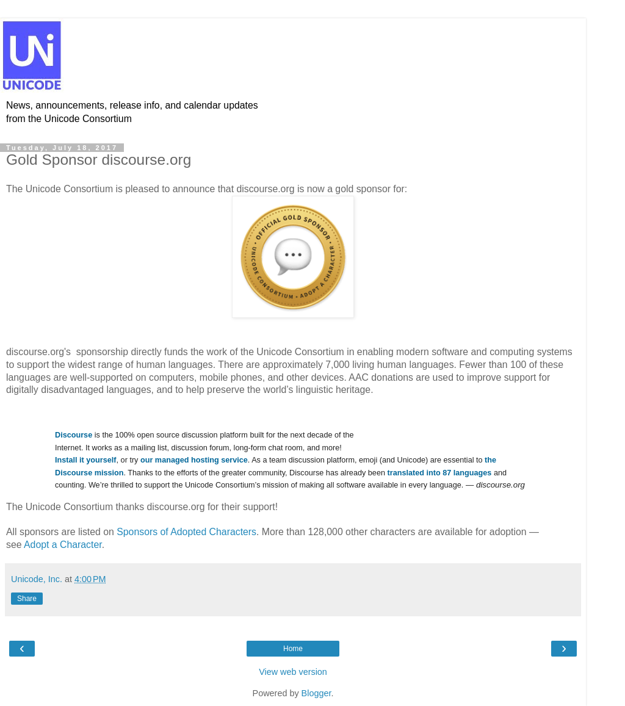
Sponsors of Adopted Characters (186, 532)
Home (293, 648)
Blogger (316, 693)
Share (27, 598)
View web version (293, 672)
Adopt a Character (63, 544)
